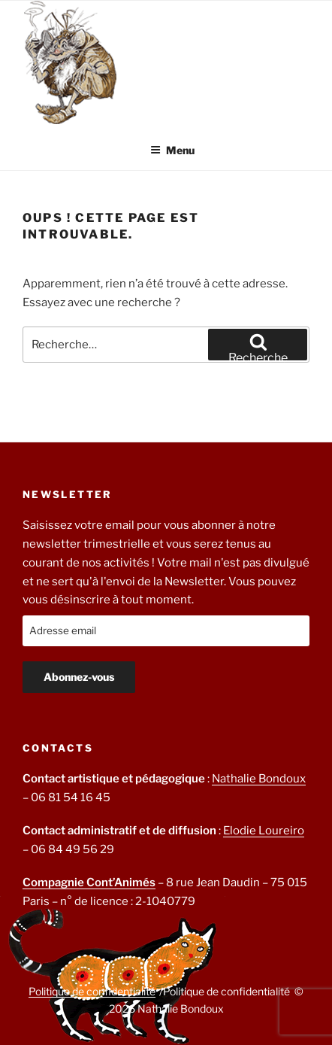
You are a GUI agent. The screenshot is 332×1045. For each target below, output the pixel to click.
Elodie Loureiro (263, 830)
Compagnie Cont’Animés (89, 882)
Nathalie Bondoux (259, 778)
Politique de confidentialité (92, 991)
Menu (172, 150)
